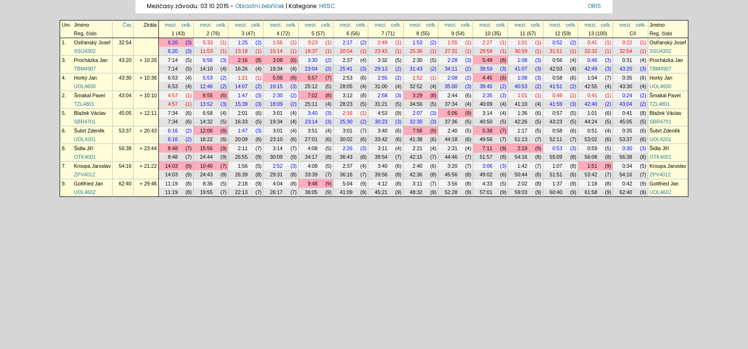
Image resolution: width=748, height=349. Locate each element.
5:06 (452, 113)
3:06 (487, 166)
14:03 (171, 166)
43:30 (125, 78)
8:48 (173, 148)
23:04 (311, 69)
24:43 (206, 174)
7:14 (173, 60)
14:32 (206, 121)
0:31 (627, 60)
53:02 (590, 139)
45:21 (381, 192)
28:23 (346, 104)
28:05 (346, 86)
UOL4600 (85, 86)
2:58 (383, 95)
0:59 (592, 148)
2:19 (523, 148)
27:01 (311, 139)
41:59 (556, 104)
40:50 (485, 121)
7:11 (487, 148)
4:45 (487, 78)
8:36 (208, 183)
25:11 (311, 104)
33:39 (311, 174)
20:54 (346, 51)
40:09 (485, 104)
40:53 (521, 86)
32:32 (590, 51)
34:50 (416, 104)
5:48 (487, 60)
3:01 (278, 113)
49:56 (485, 139)
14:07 (241, 86)
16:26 (241, 69)
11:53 (206, 51)
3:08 (278, 60)
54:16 (521, 157)
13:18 (241, 51)
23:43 (381, 51)
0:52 (557, 42)
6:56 (208, 60)
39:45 (485, 86)
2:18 (243, 183)
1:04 (592, 78)
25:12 (311, 86)
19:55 (206, 192)
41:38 (416, 139)
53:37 (125, 130)
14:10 (206, 69)
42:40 (590, 104)
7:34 (173, 113)
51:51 (556, 174)
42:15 (416, 157)
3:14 (487, 113)
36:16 (346, 174)
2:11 (243, 148)
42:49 (590, 69)
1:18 (592, 183)
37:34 (451, 104)
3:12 (348, 95)
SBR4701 (85, 121)
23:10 (276, 139)
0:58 (557, 78)
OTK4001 (85, 157)
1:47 (243, 95)
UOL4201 (85, 139)
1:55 (452, 42)
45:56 (451, 174)
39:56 (381, 174)
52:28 (451, 192)
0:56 (557, 60)
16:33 (241, 121)
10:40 (206, 166)
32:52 (416, 86)
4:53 (383, 113)
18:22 (206, 139)
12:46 (206, 86)
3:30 (313, 60)
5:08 (278, 78)
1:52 (418, 78)
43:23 (556, 121)
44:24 (590, 121)
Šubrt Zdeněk (89, 130)
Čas (127, 25)
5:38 (487, 130)
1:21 (243, 78)
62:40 (125, 183)
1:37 (557, 183)
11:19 (171, 183)
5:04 (348, 183)
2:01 (243, 113)
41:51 (556, 86)
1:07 (557, 166)
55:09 (556, 157)
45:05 (125, 113)
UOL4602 (85, 192)
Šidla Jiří (84, 148)
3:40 (313, 113)
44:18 (451, 139)
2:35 (487, 95)
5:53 (208, 78)
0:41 (592, 42)
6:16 (173, 130)
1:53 (418, 42)
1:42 (523, 166)
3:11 (383, 148)
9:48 (313, 183)
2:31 (452, 148)
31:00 (381, 86)
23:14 (311, 121)
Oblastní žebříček (259, 6)
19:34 (276, 69)
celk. (186, 25)
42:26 (521, 121)
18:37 (311, 51)
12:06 (206, 130)
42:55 (590, 86)
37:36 (451, 121)
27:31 (451, 51)
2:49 (383, 42)
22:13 (241, 192)
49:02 (485, 174)
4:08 (313, 148)
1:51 (592, 166)
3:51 (313, 130)
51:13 (521, 139)
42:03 (556, 69)
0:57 (557, 113)
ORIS (594, 6)
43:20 (125, 60)
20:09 (241, 139)
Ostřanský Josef (92, 42)
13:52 (206, 104)
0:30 (627, 148)
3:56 (452, 183)
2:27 (487, 42)
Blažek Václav (90, 113)
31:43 (416, 69)
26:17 (276, 192)
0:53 (557, 148)
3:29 (418, 95)
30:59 (521, 51)
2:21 (418, 148)
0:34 (627, 166)
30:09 (276, 157)
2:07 (418, 113)
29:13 (381, 69)
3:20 (452, 166)
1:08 (523, 60)
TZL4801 (84, 104)
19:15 (276, 86)
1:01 (523, 42)
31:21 (381, 104)
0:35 (627, 78)
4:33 (487, 183)
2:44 (452, 95)
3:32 (383, 60)
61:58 (590, 192)
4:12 (383, 183)
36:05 (311, 192)
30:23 (381, 121)
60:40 (556, 192)
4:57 (173, 95)
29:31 (276, 174)
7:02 (313, 95)
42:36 (416, 174)
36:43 (346, 157)
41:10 (521, 104)
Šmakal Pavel (89, 95)
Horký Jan (85, 78)
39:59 (485, 69)
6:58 (208, 113)
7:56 (418, 130)
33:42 (381, 139)
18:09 (276, 104)
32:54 (125, 42)
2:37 (348, 60)
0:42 (627, 183)
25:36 (416, 51)
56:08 (590, 157)
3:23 (313, 42)
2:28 (452, 60)
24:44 (206, 157)
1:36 (523, 113)
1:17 (523, 130)
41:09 (346, 192)
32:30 (416, 121)
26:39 (241, 174)
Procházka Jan (91, 60)
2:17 (348, 42)
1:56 (278, 42)
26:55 (241, 157)
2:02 (523, 183)
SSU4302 (85, 51)
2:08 (452, 78)
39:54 (381, 157)
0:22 (627, 42)
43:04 (125, 95)
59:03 (521, 192)
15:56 (206, 148)
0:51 (592, 130)
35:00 (451, 86)
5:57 (313, 78)
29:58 (485, 51)
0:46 (592, 60)
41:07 (521, 69)
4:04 (278, 183)
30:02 (346, 139)
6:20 (173, 42)
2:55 (383, 78)
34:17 (311, 157)
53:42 (590, 174)
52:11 (556, 139)
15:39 (241, 104)
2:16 (243, 60)
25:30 (346, 121)
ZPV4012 (84, 174)
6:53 (173, 78)
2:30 (418, 60)
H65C (327, 6)
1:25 (243, 42)
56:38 (125, 148)
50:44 (521, 174)
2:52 (278, 166)
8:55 (208, 95)
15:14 (276, 51)
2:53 (348, 78)
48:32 (416, 192)
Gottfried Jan (88, 183)
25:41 (346, 69)
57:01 (485, 192)
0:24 (627, 95)
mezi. (171, 25)
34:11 (451, 69)
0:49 (557, 95)
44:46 (451, 157)
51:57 (485, 157)
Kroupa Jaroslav (92, 166)
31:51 (556, 51)
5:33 (208, 42)
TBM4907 (85, 69)
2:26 (348, 148)
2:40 (452, 130)
